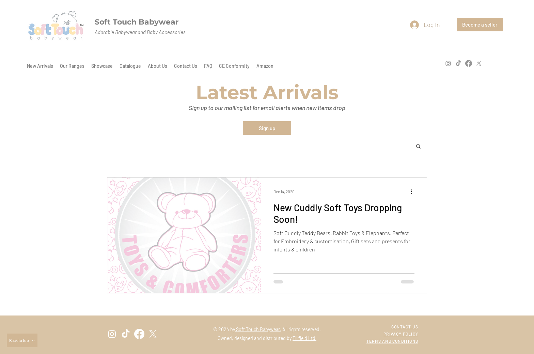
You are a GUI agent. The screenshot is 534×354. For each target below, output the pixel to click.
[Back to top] (22, 340)
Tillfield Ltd (304, 338)
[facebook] (468, 63)
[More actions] (413, 191)
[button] (418, 146)
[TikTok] (458, 63)
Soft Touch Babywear (136, 22)
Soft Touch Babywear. (258, 329)
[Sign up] (267, 128)
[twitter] (478, 63)
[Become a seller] (480, 24)
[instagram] (448, 63)
